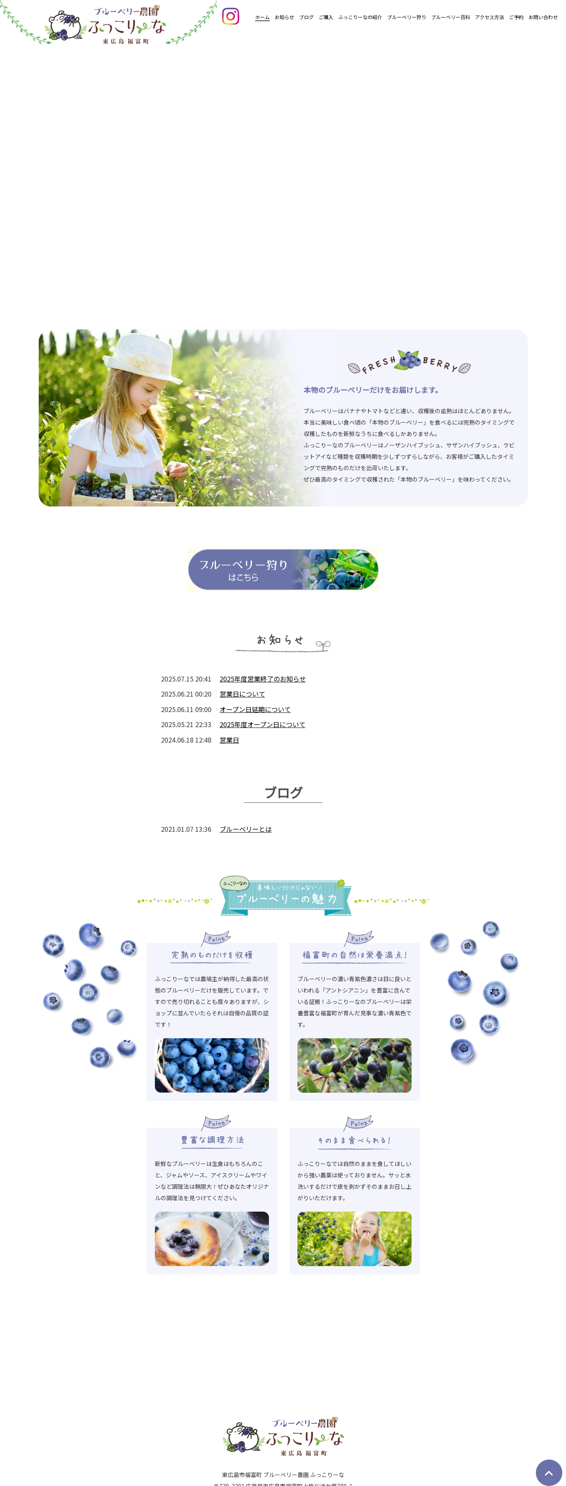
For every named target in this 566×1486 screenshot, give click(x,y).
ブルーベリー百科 (450, 16)
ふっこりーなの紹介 (360, 16)
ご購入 (326, 16)
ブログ (306, 16)
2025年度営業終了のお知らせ (263, 679)
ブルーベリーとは (246, 829)
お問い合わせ (543, 16)
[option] (283, 177)
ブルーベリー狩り (406, 16)
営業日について (242, 694)
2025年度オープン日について (263, 724)
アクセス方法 (489, 16)
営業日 (229, 740)
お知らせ (284, 16)
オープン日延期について (255, 709)
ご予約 (516, 16)
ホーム (262, 16)
